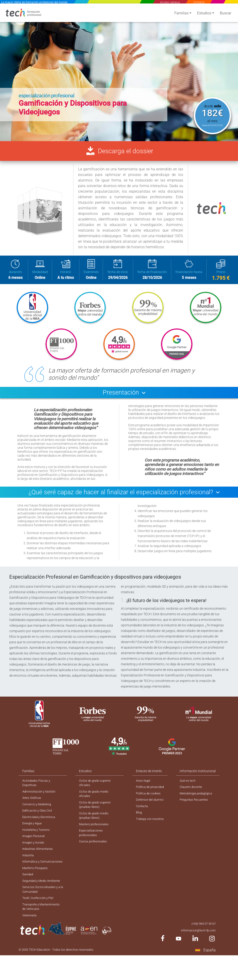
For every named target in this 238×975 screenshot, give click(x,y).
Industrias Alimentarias (39, 859)
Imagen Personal (34, 845)
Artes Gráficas (32, 805)
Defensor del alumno (149, 807)
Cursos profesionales (93, 851)
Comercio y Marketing (38, 812)
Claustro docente (192, 793)
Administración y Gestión (40, 798)
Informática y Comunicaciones (34, 874)
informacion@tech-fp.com (197, 949)
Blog (137, 820)
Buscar (225, 14)
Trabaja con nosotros (149, 827)
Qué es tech (188, 787)
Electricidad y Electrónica (40, 825)
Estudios (204, 14)
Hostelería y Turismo (37, 839)
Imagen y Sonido (34, 852)
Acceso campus (170, 2)
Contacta (198, 2)
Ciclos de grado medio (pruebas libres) (94, 824)
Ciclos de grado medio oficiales (94, 801)
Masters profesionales (94, 833)
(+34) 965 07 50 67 (202, 942)
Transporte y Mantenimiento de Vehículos (42, 925)
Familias (181, 14)
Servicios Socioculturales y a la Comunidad (42, 906)
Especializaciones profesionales (90, 842)
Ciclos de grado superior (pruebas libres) (95, 812)
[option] (119, 71)
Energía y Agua (33, 832)
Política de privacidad (149, 793)
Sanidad (28, 890)
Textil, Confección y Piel (39, 916)
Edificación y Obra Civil (38, 818)
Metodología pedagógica (197, 800)
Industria (28, 865)
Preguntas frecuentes (195, 807)
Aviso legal (141, 787)
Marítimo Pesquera (36, 884)
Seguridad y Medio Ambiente (42, 897)
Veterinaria (30, 934)
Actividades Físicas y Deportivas (37, 789)
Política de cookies (147, 800)
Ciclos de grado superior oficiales (95, 789)
